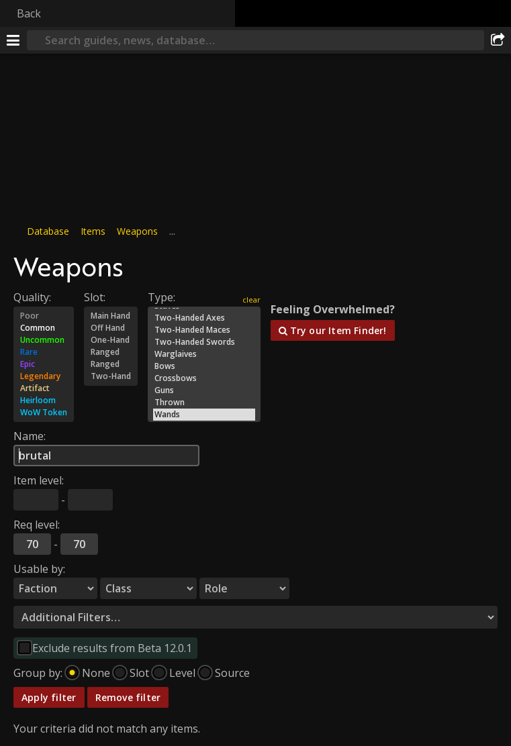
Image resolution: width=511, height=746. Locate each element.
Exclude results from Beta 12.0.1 (112, 648)
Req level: (36, 524)
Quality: (32, 297)
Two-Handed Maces (204, 330)
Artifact (43, 388)
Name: (29, 436)
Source (232, 672)
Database (48, 231)
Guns (204, 390)
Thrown (204, 402)
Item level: (38, 480)
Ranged (110, 352)
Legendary (43, 376)
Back (29, 13)
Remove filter (128, 697)
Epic (43, 364)
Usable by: (39, 569)
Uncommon (43, 340)
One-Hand (110, 340)
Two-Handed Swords (204, 342)
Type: (161, 297)
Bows (204, 366)
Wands (204, 415)
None (96, 672)
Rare (43, 352)
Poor (43, 316)
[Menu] (13, 40)
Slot (139, 672)
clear (251, 300)
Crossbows (204, 378)
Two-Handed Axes (204, 318)
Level (182, 672)
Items (93, 231)
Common (43, 328)
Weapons (137, 231)
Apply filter (49, 697)
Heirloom (43, 400)
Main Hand (110, 316)
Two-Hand (110, 376)
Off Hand (110, 328)
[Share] (497, 40)
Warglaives (204, 354)
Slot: (94, 297)
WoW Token (43, 413)
